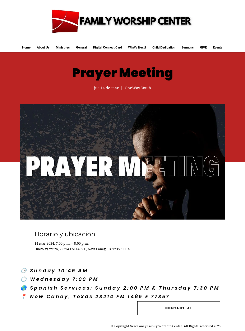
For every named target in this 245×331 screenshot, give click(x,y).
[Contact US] (178, 308)
